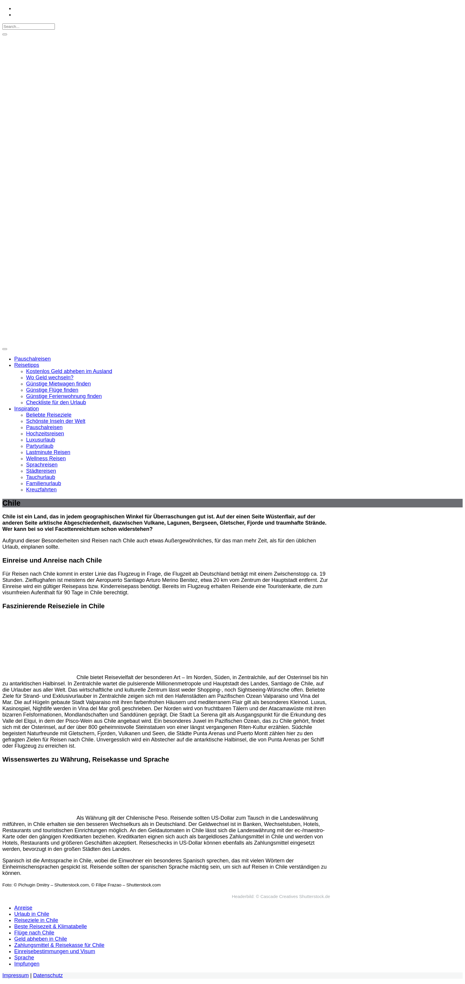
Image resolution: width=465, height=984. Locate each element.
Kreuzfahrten (41, 490)
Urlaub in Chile (31, 914)
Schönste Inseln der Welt (55, 421)
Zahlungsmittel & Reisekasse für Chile (59, 945)
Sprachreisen (42, 465)
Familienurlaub (43, 483)
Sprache (24, 958)
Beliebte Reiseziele (48, 415)
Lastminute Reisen (48, 452)
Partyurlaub (39, 446)
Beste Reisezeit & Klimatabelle (50, 926)
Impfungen (26, 964)
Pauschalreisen (32, 359)
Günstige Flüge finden (52, 390)
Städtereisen (41, 471)
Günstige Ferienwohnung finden (64, 396)
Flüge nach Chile (34, 933)
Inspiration (26, 409)
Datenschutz (48, 975)
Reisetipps (26, 365)
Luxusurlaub (40, 440)
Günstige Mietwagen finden (58, 384)
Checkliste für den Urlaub (56, 402)
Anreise (23, 908)
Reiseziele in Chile (36, 920)
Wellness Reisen (46, 458)
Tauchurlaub (40, 477)
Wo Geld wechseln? (50, 377)
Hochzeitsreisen (45, 434)
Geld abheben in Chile (40, 939)
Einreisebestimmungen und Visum (54, 951)
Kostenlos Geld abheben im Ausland (69, 371)
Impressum (15, 975)
